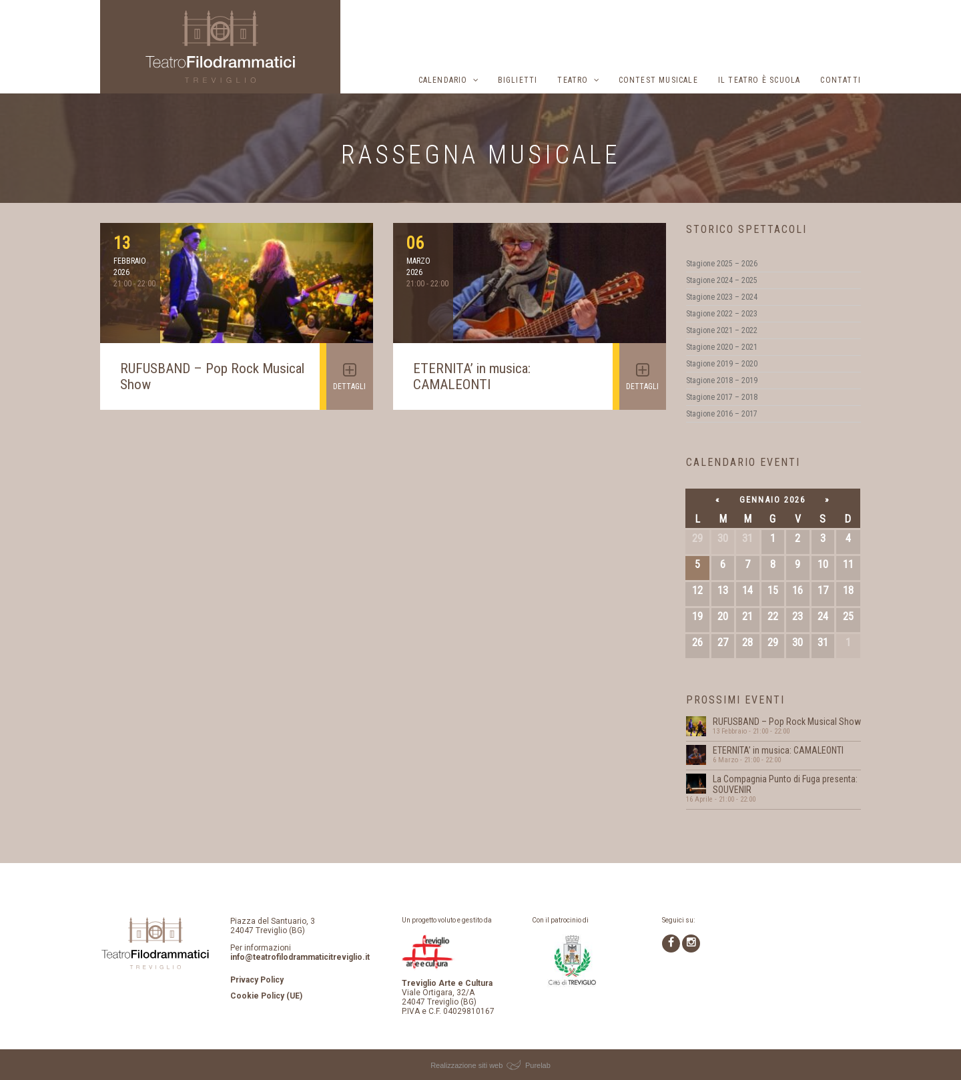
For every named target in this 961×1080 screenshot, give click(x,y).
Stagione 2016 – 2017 (721, 414)
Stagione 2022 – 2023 (721, 313)
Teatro (572, 80)
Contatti (840, 80)
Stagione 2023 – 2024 (721, 297)
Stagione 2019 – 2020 (721, 363)
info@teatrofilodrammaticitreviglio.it (300, 957)
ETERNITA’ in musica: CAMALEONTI (472, 376)
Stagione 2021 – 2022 (721, 330)
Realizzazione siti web (466, 1065)
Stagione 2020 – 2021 (721, 347)
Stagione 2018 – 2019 (721, 380)
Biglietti (518, 80)
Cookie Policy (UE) (266, 996)
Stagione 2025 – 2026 (721, 263)
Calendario (443, 80)
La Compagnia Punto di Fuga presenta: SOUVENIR (785, 784)
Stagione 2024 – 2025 (721, 280)
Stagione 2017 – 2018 (721, 397)
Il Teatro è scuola (759, 80)
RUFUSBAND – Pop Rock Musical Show (787, 721)
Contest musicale (658, 80)
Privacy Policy (257, 980)
